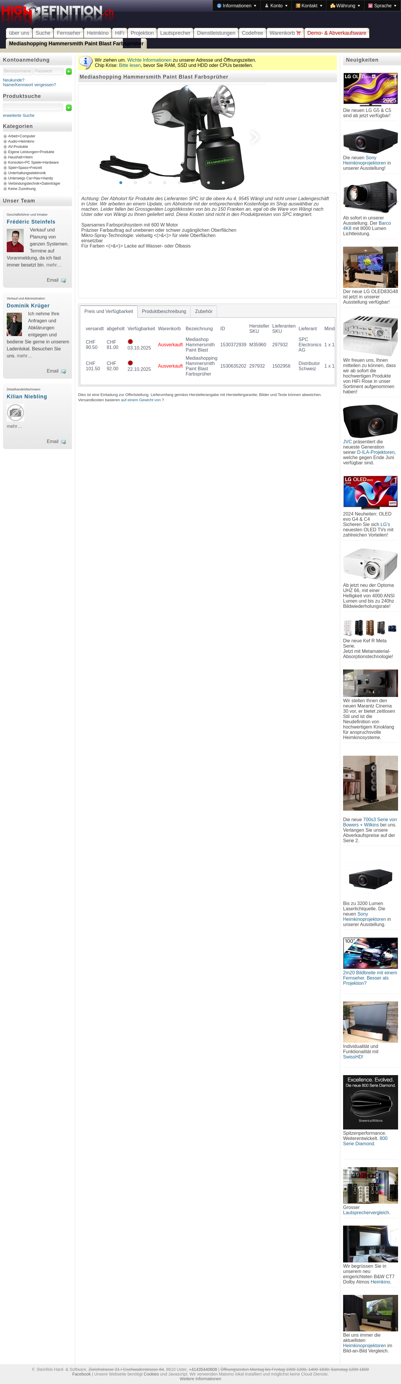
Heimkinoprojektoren (364, 1345)
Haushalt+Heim (20, 157)
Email (52, 280)
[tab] (109, 311)
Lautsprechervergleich (366, 1212)
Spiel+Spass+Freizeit (25, 168)
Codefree (252, 33)
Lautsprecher (175, 33)
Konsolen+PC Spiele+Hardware (33, 163)
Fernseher (68, 33)
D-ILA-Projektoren (376, 452)
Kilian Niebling (27, 396)
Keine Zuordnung (22, 189)
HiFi (119, 33)
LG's (385, 524)
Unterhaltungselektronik (27, 173)
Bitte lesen (130, 65)
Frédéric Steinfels (31, 222)
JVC (347, 441)
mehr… (53, 264)
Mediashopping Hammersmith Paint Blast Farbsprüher (76, 43)
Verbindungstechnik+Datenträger (34, 184)
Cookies (151, 1374)
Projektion (142, 33)
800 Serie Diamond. (365, 1141)
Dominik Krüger (28, 306)
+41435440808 (203, 1369)
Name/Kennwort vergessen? (29, 84)
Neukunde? (14, 80)
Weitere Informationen (200, 1378)
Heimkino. (381, 1281)
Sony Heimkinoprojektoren (364, 160)
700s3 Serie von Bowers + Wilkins (370, 822)
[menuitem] (236, 5)
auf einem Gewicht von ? (142, 400)
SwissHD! (353, 1056)
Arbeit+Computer (21, 136)
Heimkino (98, 33)
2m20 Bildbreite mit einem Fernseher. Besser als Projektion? (370, 978)
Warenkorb (285, 33)
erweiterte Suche (19, 115)
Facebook (81, 1374)
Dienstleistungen (216, 33)
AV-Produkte (18, 147)
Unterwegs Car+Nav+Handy (30, 179)
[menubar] (307, 5)
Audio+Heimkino (21, 142)
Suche (43, 33)
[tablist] (207, 345)
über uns (19, 33)
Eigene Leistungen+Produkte (31, 152)
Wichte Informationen (149, 60)
